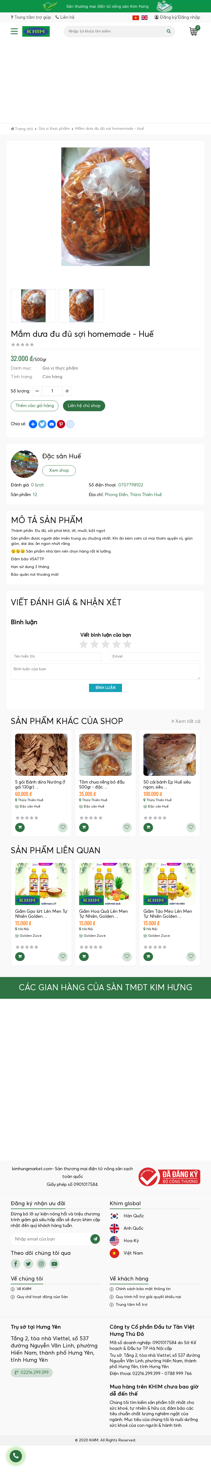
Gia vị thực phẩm (60, 368)
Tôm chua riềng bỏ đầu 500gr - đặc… (101, 784)
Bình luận (106, 688)
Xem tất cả (185, 721)
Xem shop (59, 470)
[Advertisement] (105, 81)
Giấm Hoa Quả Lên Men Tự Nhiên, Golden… (103, 914)
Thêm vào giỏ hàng (34, 405)
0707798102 (130, 485)
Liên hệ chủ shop (84, 405)
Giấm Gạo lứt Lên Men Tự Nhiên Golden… (41, 914)
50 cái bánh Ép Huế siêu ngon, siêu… (167, 784)
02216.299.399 (32, 1372)
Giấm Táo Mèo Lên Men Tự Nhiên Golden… (167, 914)
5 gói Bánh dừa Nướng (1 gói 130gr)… (40, 784)
